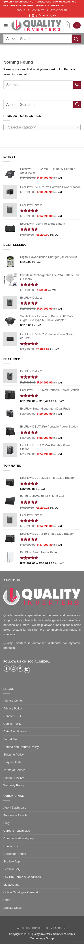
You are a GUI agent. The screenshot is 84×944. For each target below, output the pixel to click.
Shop (6, 900)
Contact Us (10, 846)
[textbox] (40, 127)
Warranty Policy (13, 785)
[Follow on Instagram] (33, 15)
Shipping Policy (13, 754)
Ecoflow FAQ (12, 869)
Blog (6, 823)
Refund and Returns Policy (21, 747)
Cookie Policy (12, 723)
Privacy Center (13, 700)
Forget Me (10, 739)
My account (59, 10)
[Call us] (51, 15)
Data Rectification (15, 731)
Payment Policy (13, 777)
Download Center (14, 853)
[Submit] (76, 39)
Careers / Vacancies (16, 830)
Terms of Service (14, 770)
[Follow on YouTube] (54, 15)
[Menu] (5, 25)
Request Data (12, 762)
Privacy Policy (12, 708)
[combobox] (42, 127)
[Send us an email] (47, 15)
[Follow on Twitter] (44, 15)
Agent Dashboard (14, 807)
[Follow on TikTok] (37, 15)
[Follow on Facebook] (29, 15)
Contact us (40, 10)
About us (23, 10)
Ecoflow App (11, 861)
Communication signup (18, 838)
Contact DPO (12, 716)
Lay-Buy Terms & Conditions (22, 877)
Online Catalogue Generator (22, 892)
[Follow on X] (40, 15)
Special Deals (12, 907)
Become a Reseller (15, 815)
